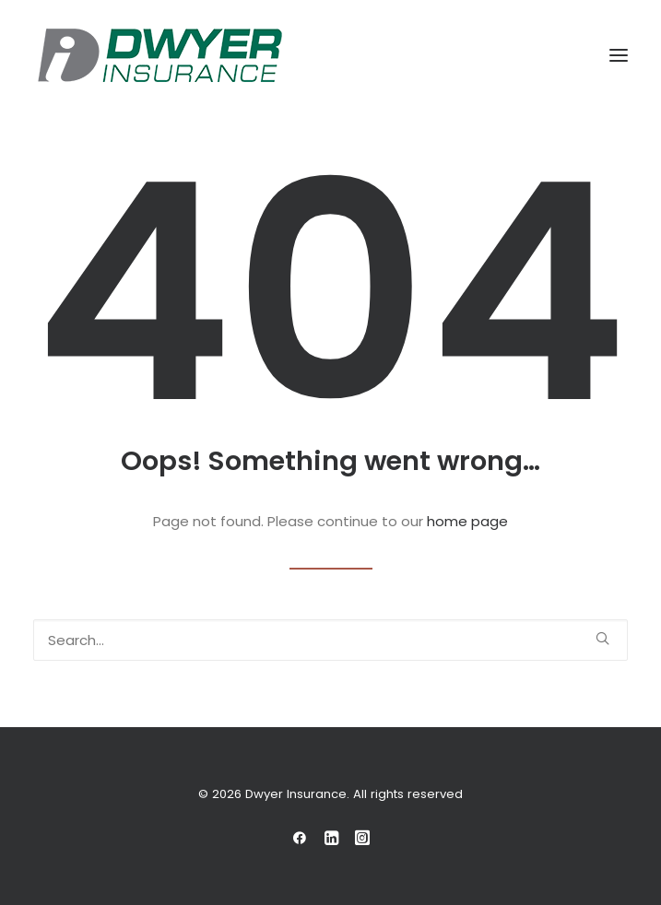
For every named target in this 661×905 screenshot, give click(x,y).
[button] (618, 55)
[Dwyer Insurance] (160, 55)
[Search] (330, 640)
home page (467, 521)
